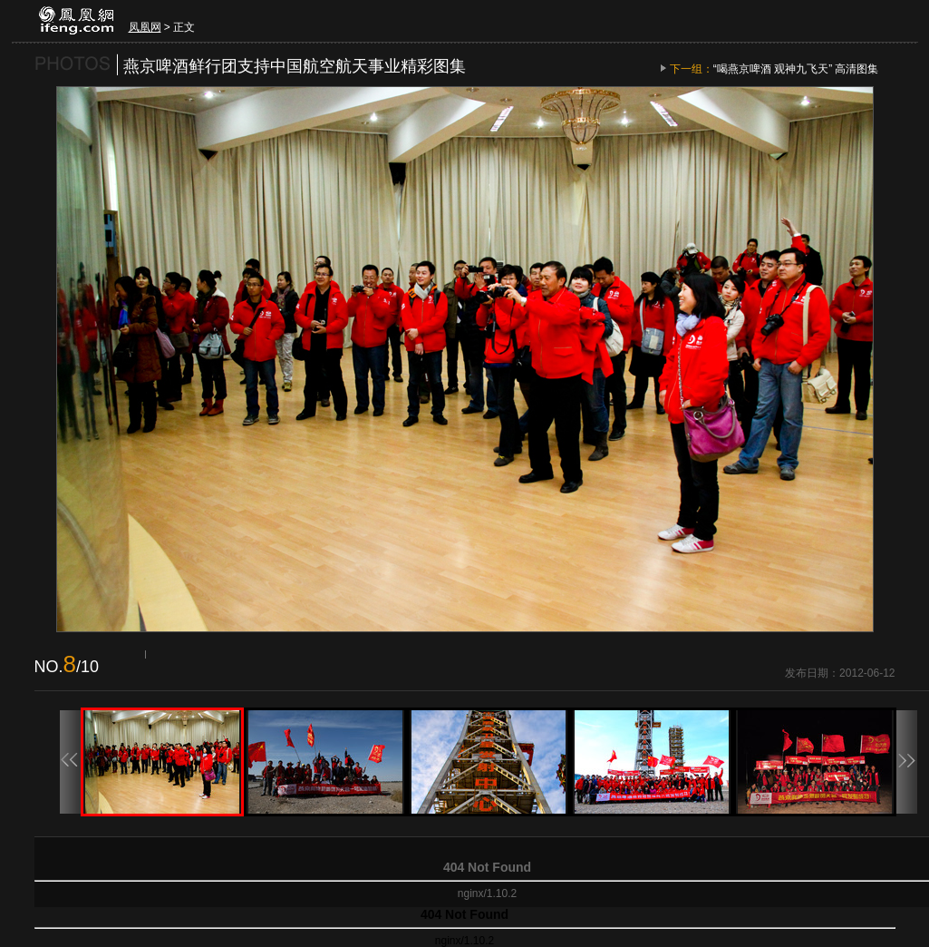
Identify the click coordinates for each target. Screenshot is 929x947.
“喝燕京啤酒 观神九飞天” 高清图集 (796, 69)
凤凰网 (145, 27)
